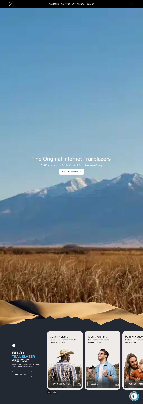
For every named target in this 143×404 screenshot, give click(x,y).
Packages (54, 4)
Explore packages (71, 171)
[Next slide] (55, 392)
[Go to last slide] (49, 392)
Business (65, 4)
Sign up (90, 4)
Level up (95, 383)
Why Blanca (78, 4)
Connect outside (62, 383)
